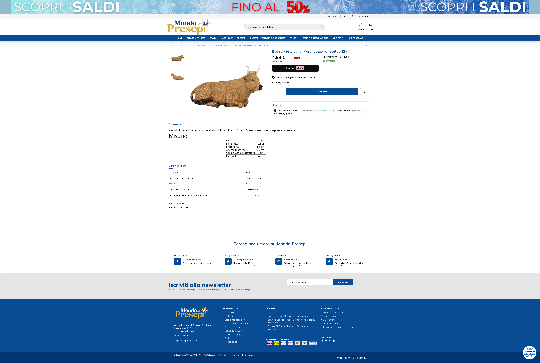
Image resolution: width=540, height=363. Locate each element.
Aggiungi (322, 91)
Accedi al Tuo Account (333, 312)
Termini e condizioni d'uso (236, 334)
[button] (196, 38)
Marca (172, 203)
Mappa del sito (231, 341)
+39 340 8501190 (181, 335)
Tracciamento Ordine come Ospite (339, 327)
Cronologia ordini (331, 323)
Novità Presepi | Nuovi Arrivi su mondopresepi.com (292, 316)
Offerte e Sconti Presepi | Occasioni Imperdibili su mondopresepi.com (291, 321)
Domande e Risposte (234, 330)
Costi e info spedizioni (234, 319)
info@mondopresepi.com (185, 340)
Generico (180, 203)
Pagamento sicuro (233, 327)
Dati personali (329, 319)
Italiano (333, 16)
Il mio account (329, 316)
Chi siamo (229, 312)
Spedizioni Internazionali (236, 323)
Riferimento (328, 56)
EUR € (345, 16)
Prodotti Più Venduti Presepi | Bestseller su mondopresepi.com (288, 328)
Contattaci (229, 316)
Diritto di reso (230, 338)
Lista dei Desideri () (360, 16)
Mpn (171, 207)
